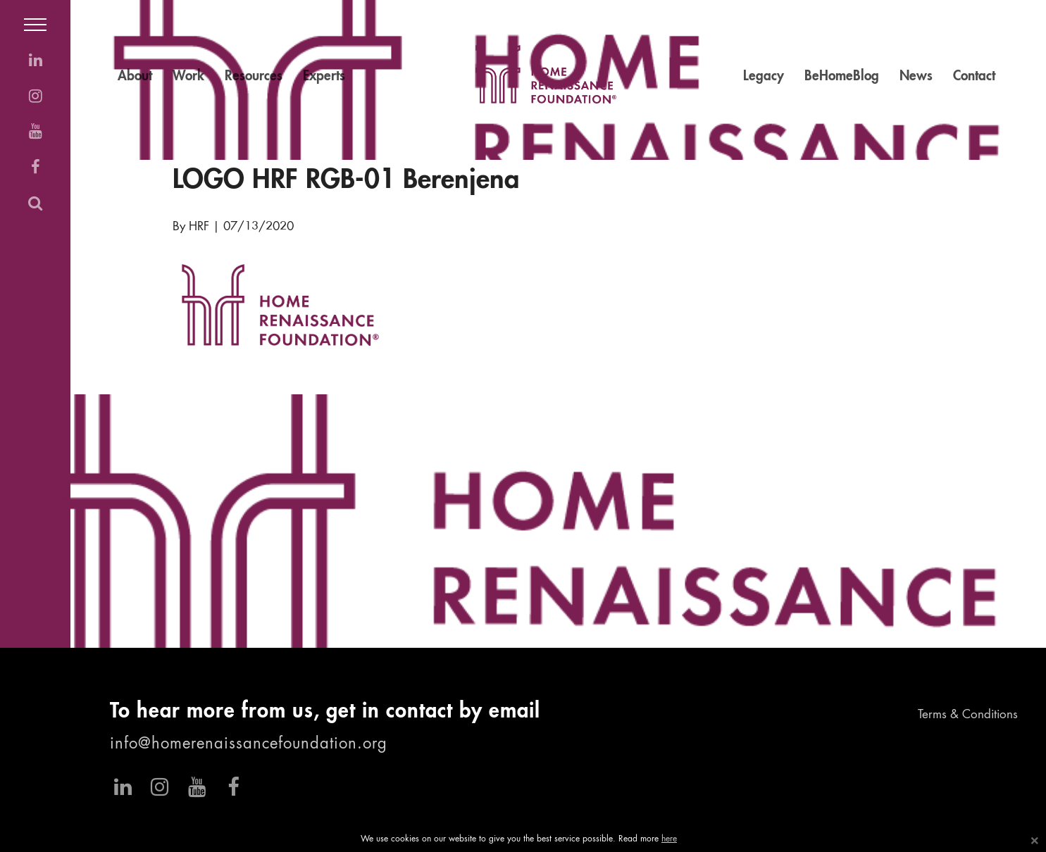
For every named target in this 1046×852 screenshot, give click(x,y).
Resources (253, 76)
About (135, 76)
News (916, 76)
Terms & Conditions (968, 715)
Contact (974, 76)
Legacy (763, 76)
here (669, 839)
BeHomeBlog (841, 76)
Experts (324, 76)
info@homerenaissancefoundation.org (248, 744)
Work (188, 76)
